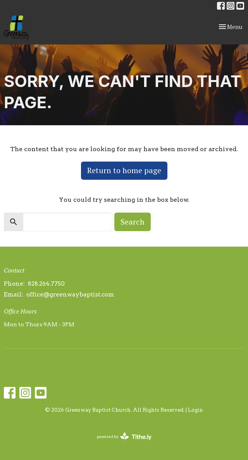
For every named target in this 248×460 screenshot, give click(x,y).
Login (195, 410)
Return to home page (124, 170)
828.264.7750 (46, 283)
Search (133, 221)
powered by (124, 436)
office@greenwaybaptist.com (70, 294)
